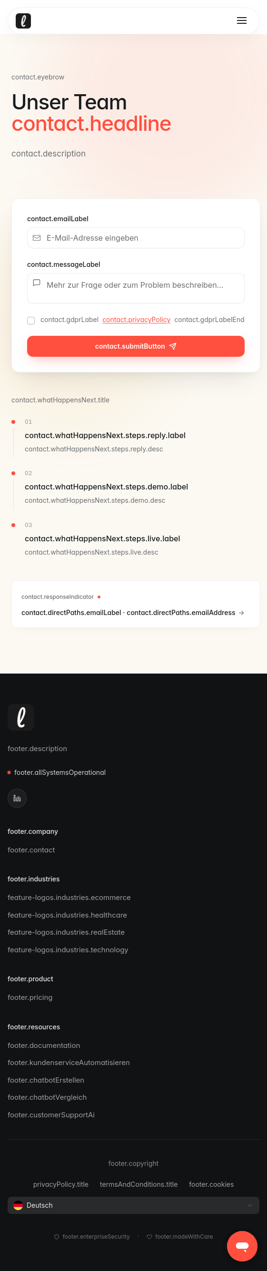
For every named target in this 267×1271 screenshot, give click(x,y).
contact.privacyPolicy (136, 319)
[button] (242, 1246)
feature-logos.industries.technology (72, 949)
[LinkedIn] (17, 798)
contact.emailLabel (58, 219)
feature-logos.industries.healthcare (71, 914)
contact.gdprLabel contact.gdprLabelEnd (142, 319)
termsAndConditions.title (139, 1184)
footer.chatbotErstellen (50, 1080)
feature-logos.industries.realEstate (70, 932)
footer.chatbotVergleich (51, 1097)
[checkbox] (31, 320)
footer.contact (35, 849)
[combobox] (133, 1205)
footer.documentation (48, 1045)
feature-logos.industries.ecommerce (73, 897)
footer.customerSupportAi (55, 1114)
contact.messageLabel (63, 264)
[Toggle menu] (241, 20)
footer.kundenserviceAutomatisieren (73, 1062)
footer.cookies (211, 1184)
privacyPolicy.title (61, 1184)
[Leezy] (21, 717)
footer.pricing (34, 997)
